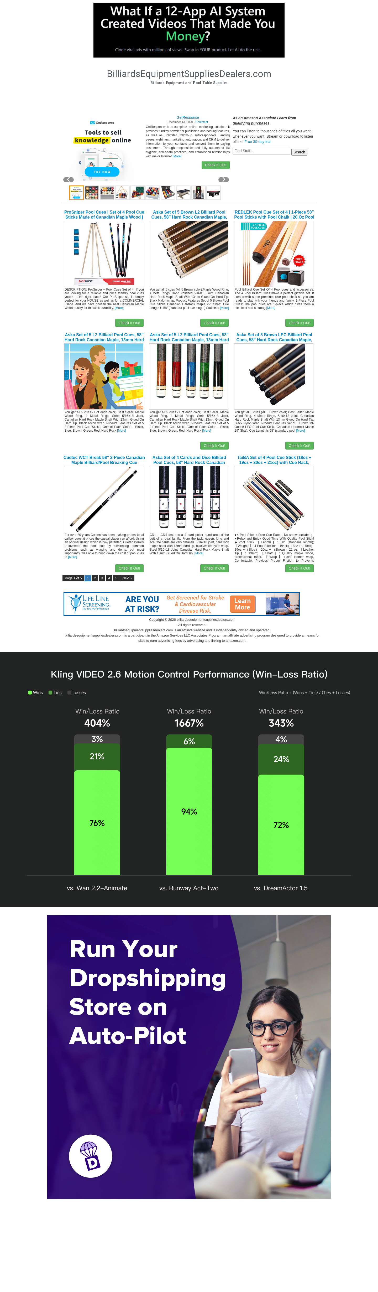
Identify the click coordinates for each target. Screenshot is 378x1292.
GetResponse (188, 117)
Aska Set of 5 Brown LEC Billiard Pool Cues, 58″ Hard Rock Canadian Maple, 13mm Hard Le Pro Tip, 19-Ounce (274, 340)
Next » (127, 578)
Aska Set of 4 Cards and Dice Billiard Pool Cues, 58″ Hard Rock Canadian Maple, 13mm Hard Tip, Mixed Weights (189, 462)
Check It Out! (216, 165)
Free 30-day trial (257, 141)
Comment (202, 121)
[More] (176, 156)
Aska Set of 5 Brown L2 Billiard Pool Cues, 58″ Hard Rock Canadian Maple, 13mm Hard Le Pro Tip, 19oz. (189, 217)
